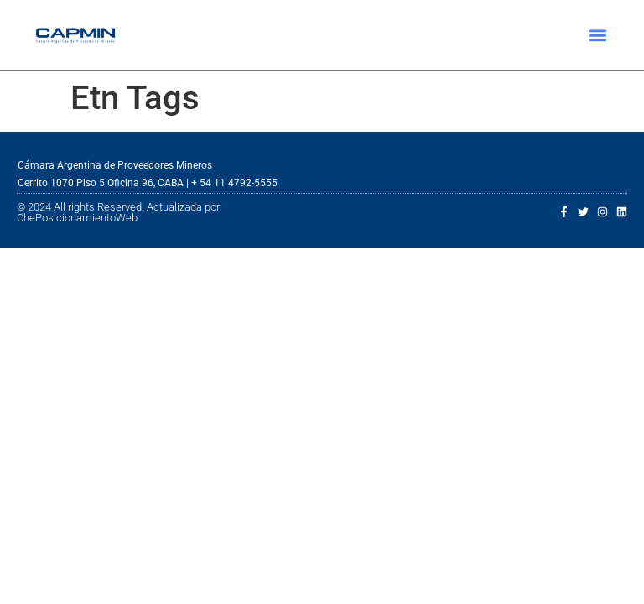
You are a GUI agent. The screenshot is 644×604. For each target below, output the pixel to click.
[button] (598, 35)
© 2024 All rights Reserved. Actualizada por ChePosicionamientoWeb (118, 212)
